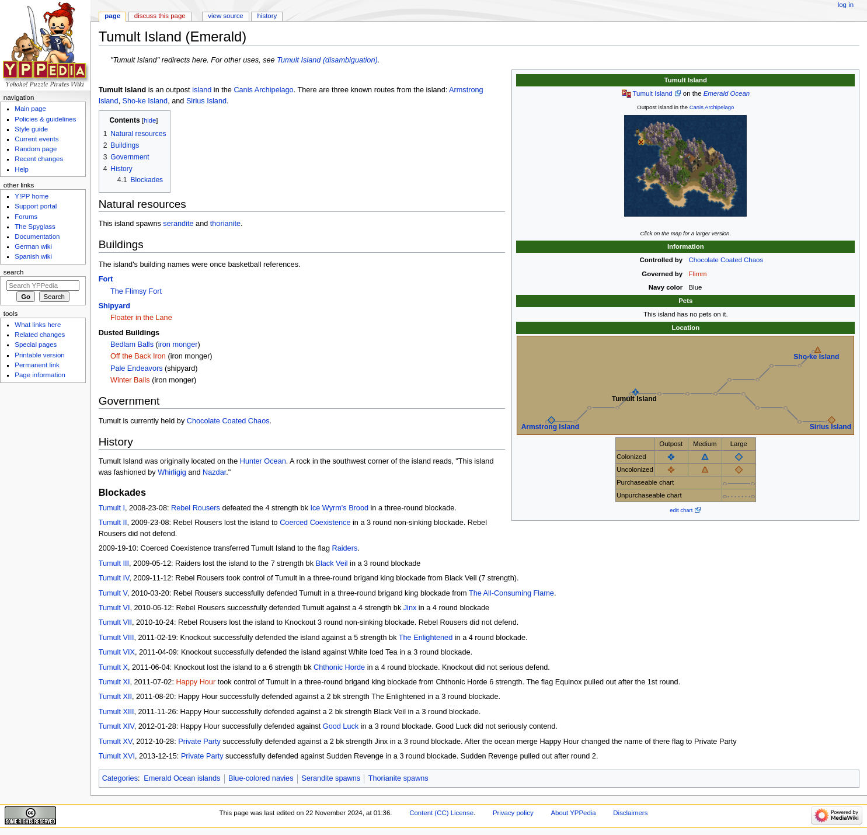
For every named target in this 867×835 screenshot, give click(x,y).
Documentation (37, 236)
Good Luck (340, 726)
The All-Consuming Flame (511, 593)
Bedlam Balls (132, 344)
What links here (38, 324)
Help (22, 169)
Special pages (36, 344)
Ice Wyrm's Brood (339, 508)
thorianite (225, 224)
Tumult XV (116, 741)
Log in (846, 4)
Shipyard (114, 306)
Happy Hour (195, 682)
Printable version (39, 355)
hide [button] (150, 120)
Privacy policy (513, 812)
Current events (36, 138)
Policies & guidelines (45, 119)
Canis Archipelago (712, 107)
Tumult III (114, 563)
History (267, 15)
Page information (40, 374)
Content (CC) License (441, 812)
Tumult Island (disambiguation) (327, 60)
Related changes (40, 334)
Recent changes (39, 158)
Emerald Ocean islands (182, 778)
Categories (120, 778)
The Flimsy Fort (136, 291)
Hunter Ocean (263, 461)
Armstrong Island (550, 427)
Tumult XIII (116, 712)
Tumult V (113, 593)
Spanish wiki (33, 256)
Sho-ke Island (816, 357)
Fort (106, 279)
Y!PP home (31, 196)
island (201, 90)
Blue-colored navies (260, 778)
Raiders (345, 548)
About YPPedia (573, 812)
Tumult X (113, 667)
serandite (178, 224)
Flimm (698, 273)
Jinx (410, 608)
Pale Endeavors (136, 368)
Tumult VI (114, 608)
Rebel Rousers (195, 508)
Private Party (199, 741)
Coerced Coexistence (315, 523)
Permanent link (37, 364)
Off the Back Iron (138, 356)
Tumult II (113, 523)
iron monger (178, 344)
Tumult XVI (117, 756)
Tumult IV (114, 578)
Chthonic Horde (339, 667)
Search (14, 272)
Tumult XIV (116, 726)
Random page (36, 148)
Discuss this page (160, 15)
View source (225, 15)
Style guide (31, 129)
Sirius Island (830, 427)
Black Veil (332, 563)
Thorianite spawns (398, 778)
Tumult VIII (116, 638)
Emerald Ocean (727, 93)
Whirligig (172, 472)
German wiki (33, 246)
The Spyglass (35, 226)
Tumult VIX (117, 652)
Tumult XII (115, 697)
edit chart (681, 510)
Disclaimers (630, 812)
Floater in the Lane (141, 318)
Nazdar (214, 472)
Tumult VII (115, 622)
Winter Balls (130, 380)
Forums (26, 216)
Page (112, 15)
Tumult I (112, 508)
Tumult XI (114, 682)
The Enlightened (425, 638)
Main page (30, 108)
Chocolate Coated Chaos (726, 259)
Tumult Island (652, 93)
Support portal (36, 206)
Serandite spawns (330, 778)
